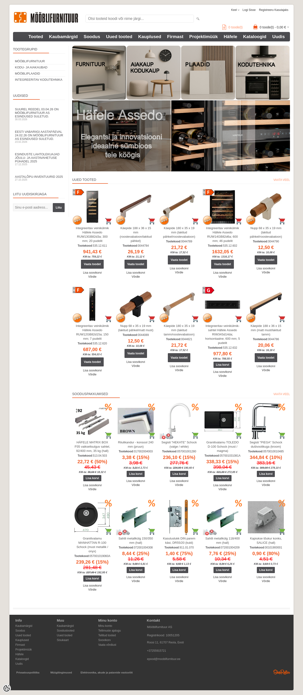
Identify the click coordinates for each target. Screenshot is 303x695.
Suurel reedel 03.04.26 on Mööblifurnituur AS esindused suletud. (39, 114)
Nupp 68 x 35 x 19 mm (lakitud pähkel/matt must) (135, 328)
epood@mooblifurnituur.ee (163, 659)
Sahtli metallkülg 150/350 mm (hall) (136, 540)
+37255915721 (156, 650)
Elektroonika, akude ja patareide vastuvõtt (106, 672)
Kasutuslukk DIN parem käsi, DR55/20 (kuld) (179, 540)
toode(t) (232, 27)
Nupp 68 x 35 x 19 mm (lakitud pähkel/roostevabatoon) (266, 232)
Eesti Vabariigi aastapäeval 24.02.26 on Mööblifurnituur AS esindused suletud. (39, 136)
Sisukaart (63, 640)
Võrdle (92, 276)
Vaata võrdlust (107, 644)
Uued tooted (119, 36)
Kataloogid (254, 36)
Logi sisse (249, 10)
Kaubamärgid (63, 36)
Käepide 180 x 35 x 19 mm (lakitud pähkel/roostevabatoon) (179, 232)
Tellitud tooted (107, 635)
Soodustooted (65, 630)
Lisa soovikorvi (92, 272)
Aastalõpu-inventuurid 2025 (39, 178)
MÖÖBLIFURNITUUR (30, 61)
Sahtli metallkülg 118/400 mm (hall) (222, 540)
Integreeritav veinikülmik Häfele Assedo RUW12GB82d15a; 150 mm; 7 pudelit (92, 332)
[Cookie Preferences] (6, 688)
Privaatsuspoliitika (27, 672)
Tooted (35, 36)
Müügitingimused (61, 672)
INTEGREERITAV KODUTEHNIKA (38, 79)
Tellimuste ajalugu (109, 630)
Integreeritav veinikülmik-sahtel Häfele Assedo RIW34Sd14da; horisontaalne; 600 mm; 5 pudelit (222, 334)
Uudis (278, 36)
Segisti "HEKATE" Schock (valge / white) (179, 444)
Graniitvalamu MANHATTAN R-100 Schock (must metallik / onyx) (92, 545)
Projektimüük (203, 36)
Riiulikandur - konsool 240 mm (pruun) (136, 444)
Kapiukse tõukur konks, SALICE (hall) (266, 540)
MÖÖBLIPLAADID (27, 73)
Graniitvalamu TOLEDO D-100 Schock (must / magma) (222, 447)
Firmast (175, 36)
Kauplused (149, 36)
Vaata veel (281, 180)
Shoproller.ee (281, 672)
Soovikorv (104, 640)
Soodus (92, 36)
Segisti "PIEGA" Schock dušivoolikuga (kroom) (266, 444)
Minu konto (105, 626)
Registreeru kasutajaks (273, 10)
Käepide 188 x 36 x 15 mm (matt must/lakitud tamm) (266, 330)
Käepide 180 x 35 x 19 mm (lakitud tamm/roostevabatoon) (179, 330)
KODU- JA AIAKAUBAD (31, 67)
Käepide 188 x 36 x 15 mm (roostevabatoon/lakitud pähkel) (136, 234)
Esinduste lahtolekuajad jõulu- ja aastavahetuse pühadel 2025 (39, 159)
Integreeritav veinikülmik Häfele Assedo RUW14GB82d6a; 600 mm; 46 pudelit (222, 234)
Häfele (230, 36)
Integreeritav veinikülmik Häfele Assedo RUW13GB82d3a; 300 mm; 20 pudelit (92, 234)
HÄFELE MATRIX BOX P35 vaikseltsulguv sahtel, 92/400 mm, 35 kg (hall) (92, 447)
